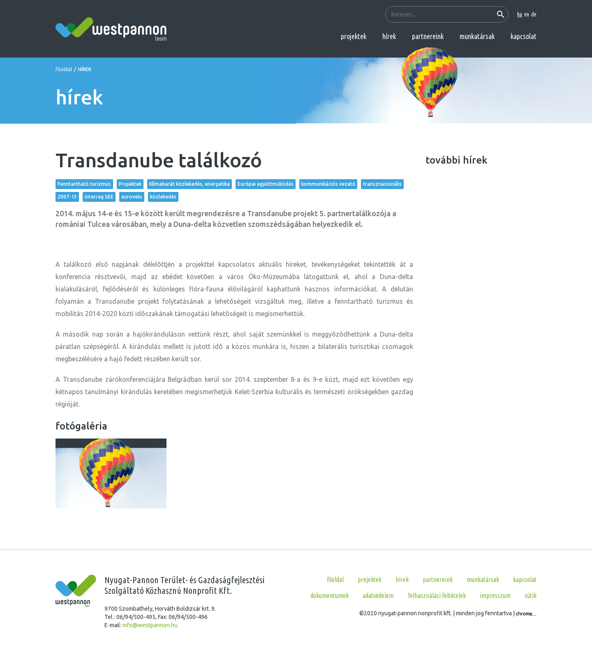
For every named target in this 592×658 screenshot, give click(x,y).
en (526, 14)
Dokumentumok (329, 595)
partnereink (428, 36)
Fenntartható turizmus (84, 184)
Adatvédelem (378, 595)
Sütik (530, 595)
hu (519, 14)
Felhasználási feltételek (437, 595)
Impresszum (495, 595)
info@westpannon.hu (150, 625)
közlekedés (163, 196)
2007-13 (67, 196)
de (533, 14)
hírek (389, 36)
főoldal (64, 69)
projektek (353, 36)
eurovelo (131, 196)
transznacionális (382, 184)
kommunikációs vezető (328, 184)
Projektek (130, 184)
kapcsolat (523, 36)
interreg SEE (99, 196)
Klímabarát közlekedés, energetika (189, 184)
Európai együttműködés (266, 184)
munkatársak (477, 36)
